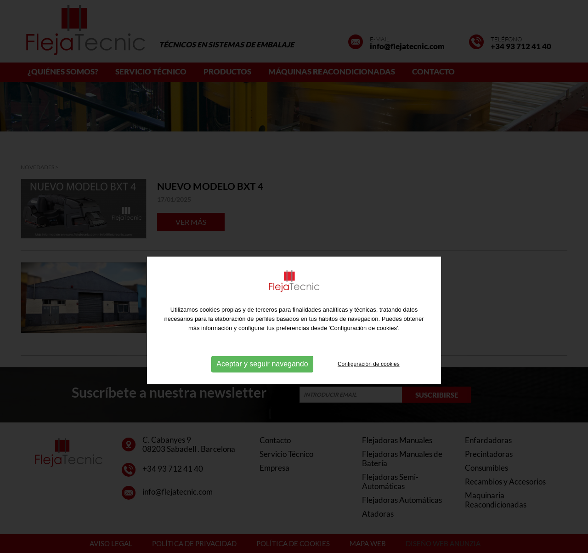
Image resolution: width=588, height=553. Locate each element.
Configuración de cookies (369, 379)
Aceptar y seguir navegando (262, 379)
